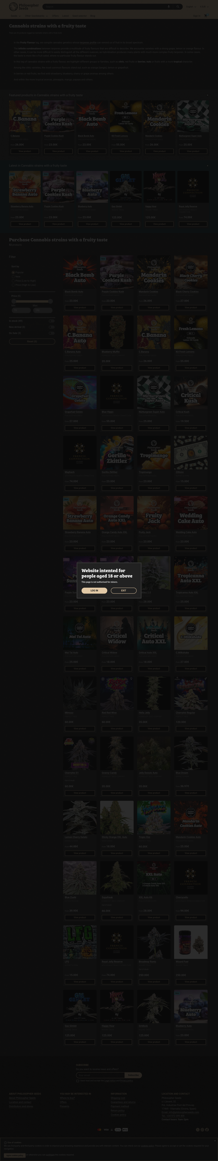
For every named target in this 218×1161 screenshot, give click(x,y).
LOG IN (94, 590)
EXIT (123, 590)
